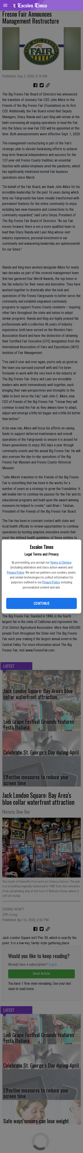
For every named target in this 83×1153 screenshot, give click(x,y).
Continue (41, 603)
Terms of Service (60, 562)
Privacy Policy (15, 572)
